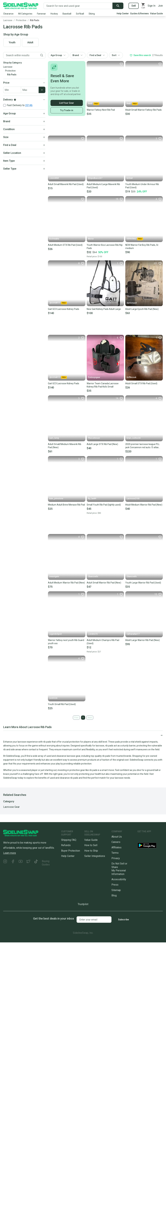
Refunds (66, 845)
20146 (28, 105)
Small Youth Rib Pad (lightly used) (104, 504)
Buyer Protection (70, 850)
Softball (80, 13)
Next (90, 717)
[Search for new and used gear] (78, 6)
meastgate (54, 576)
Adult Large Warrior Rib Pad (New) (142, 640)
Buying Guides (46, 863)
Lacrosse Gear (11, 806)
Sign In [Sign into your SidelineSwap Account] (151, 5)
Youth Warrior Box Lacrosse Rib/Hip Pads (105, 246)
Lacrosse (7, 20)
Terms (115, 852)
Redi (93, 103)
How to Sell (90, 845)
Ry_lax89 (92, 498)
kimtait (130, 178)
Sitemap (116, 890)
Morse (91, 239)
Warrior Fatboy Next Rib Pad (101, 110)
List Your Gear (66, 103)
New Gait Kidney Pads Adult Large (104, 309)
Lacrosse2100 (133, 498)
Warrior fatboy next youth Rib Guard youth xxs (66, 642)
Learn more (9, 852)
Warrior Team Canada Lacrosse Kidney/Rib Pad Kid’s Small (103, 385)
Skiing (92, 13)
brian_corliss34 (134, 438)
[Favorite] (121, 64)
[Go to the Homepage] (20, 6)
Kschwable (54, 239)
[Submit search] (117, 6)
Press (114, 884)
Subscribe (123, 919)
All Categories (25, 13)
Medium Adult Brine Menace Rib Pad (66, 504)
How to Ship (91, 850)
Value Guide (156, 13)
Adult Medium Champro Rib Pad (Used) (103, 642)
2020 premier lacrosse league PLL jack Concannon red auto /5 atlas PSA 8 (142, 446)
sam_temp (54, 438)
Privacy (115, 858)
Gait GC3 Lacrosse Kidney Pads (63, 309)
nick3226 (53, 698)
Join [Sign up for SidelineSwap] (160, 5)
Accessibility (118, 879)
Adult (30, 42)
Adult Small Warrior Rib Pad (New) (104, 582)
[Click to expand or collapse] (83, 735)
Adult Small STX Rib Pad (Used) (141, 383)
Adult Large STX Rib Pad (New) (102, 444)
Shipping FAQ (68, 839)
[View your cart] (143, 6)
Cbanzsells (93, 576)
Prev (76, 717)
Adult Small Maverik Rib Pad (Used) (66, 184)
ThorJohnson (94, 438)
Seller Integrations (94, 856)
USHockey (135, 238)
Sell (133, 5)
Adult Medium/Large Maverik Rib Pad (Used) (103, 186)
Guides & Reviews (139, 13)
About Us (116, 836)
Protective (21, 20)
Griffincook (131, 377)
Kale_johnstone (56, 498)
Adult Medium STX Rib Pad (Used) (65, 245)
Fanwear (41, 13)
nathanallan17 (133, 634)
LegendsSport (55, 634)
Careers (115, 842)
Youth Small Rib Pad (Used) (62, 704)
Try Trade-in (66, 110)
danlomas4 (132, 303)
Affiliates (116, 847)
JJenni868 (54, 178)
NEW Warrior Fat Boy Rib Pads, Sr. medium (142, 246)
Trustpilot (83, 904)
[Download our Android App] (150, 846)
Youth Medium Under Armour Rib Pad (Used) (142, 186)
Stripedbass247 (95, 178)
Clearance (8, 13)
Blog (114, 895)
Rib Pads (34, 20)
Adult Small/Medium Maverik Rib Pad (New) (64, 446)
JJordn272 (93, 634)
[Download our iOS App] (149, 837)
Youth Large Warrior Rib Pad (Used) (143, 582)
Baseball (67, 13)
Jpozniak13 (58, 302)
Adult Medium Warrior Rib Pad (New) (143, 504)
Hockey (54, 13)
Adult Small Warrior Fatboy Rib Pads (143, 110)
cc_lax (91, 303)
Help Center (123, 13)
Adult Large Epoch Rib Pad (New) (142, 309)
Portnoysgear (94, 377)
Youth (12, 42)
